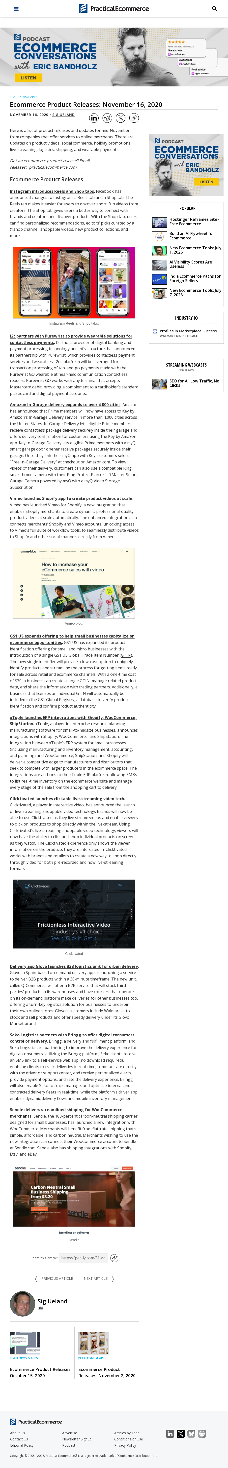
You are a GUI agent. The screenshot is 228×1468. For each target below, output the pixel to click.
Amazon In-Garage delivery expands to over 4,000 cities (65, 404)
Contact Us (19, 1439)
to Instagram (60, 197)
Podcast (68, 1445)
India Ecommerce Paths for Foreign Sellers (186, 279)
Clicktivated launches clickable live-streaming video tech (67, 798)
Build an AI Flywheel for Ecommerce (183, 236)
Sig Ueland (63, 114)
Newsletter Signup (76, 1439)
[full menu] (16, 10)
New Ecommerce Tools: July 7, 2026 (187, 293)
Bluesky (194, 1434)
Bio (40, 1308)
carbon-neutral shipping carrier (108, 1116)
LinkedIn (173, 1434)
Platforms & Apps (23, 97)
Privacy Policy (125, 1445)
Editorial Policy (21, 1445)
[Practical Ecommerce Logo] (114, 8)
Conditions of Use (128, 1439)
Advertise (69, 1432)
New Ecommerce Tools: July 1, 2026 (187, 250)
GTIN (126, 655)
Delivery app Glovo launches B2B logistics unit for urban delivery (74, 966)
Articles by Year (126, 1432)
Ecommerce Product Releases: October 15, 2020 (41, 1372)
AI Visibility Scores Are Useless (182, 264)
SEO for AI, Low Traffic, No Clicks (185, 383)
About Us (17, 1432)
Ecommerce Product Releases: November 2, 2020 (107, 1372)
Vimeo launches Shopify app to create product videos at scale (71, 498)
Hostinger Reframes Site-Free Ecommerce (185, 222)
